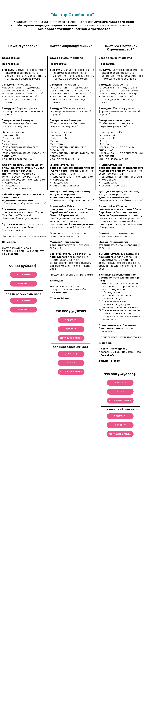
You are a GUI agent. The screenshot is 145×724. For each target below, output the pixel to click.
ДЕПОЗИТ (23, 283)
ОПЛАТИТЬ (23, 274)
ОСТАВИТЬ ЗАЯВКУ (120, 400)
